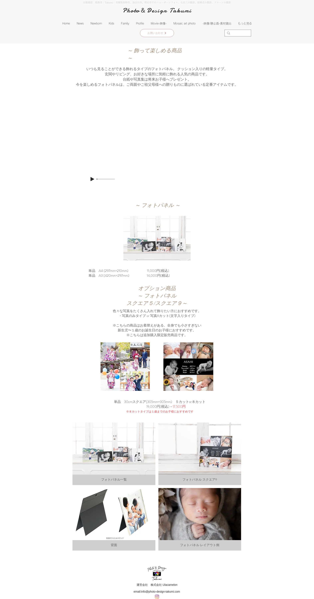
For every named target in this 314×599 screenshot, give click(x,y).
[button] (96, 23)
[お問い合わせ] (157, 33)
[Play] (92, 179)
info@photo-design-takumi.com (160, 591)
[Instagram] (157, 597)
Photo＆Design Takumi (157, 10)
